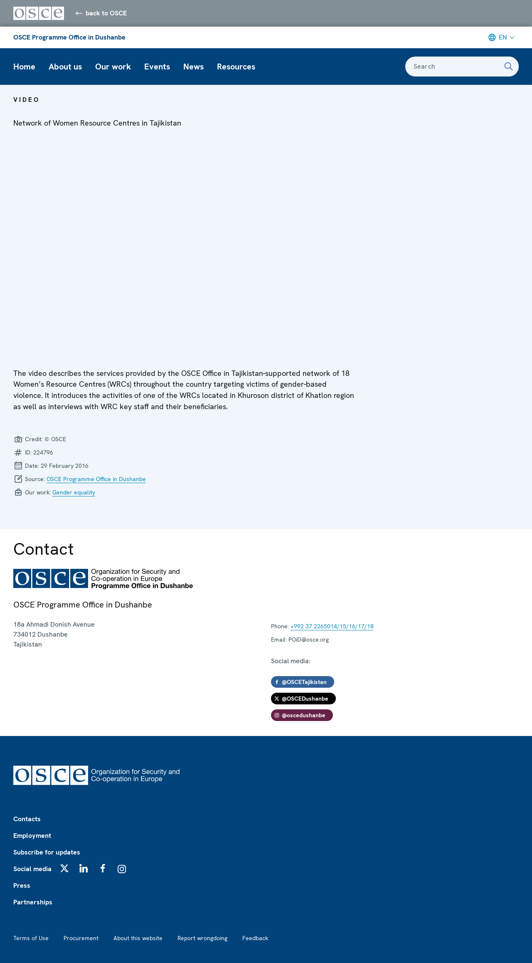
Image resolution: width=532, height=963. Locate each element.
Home (24, 66)
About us (65, 66)
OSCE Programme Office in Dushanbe (69, 37)
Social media (32, 868)
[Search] (509, 67)
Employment (32, 835)
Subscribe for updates (46, 852)
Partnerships (32, 902)
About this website (138, 938)
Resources (236, 66)
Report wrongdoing (202, 938)
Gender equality (73, 492)
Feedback (255, 938)
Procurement (81, 938)
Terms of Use (31, 938)
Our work (113, 66)
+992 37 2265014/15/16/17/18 (332, 626)
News (193, 66)
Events (157, 66)
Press (21, 885)
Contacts (27, 819)
